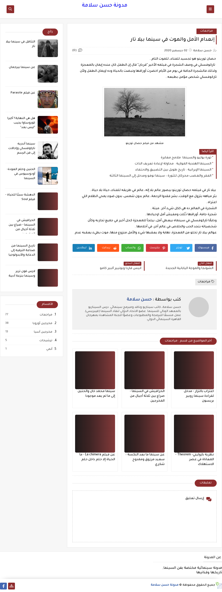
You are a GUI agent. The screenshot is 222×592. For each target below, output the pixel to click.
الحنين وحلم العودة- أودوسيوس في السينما (21, 174)
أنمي (49, 349)
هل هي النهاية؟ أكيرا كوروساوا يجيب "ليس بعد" (21, 123)
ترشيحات (45, 341)
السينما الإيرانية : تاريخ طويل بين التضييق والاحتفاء (173, 170)
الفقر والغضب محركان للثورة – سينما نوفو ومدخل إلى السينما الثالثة (160, 176)
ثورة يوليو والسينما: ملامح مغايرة (186, 158)
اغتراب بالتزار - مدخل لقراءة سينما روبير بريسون (199, 396)
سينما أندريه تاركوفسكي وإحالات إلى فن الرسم (21, 148)
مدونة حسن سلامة (104, 6)
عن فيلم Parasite (23, 93)
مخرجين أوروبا (42, 324)
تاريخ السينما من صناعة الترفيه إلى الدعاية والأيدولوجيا (22, 250)
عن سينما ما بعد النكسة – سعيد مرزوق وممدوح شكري (145, 459)
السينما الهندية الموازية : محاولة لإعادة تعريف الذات (173, 164)
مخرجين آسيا (42, 332)
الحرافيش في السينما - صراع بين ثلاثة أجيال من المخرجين (147, 396)
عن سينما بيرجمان (22, 67)
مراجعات (206, 31)
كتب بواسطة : (154, 300)
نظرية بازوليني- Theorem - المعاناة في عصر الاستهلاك (194, 459)
